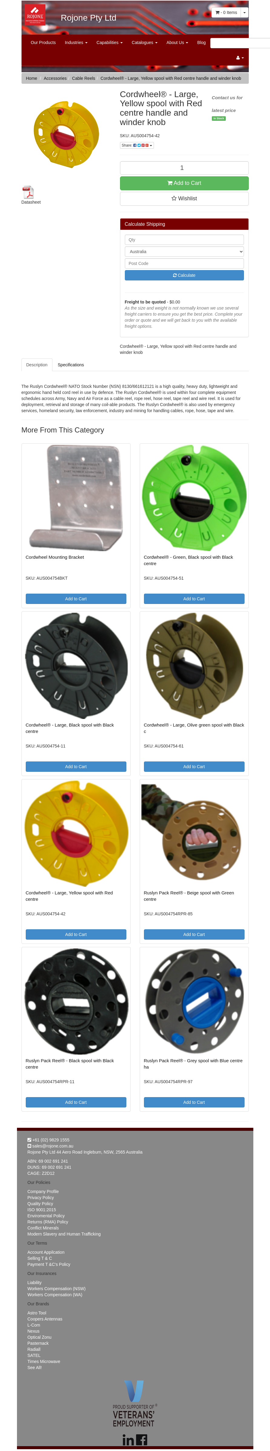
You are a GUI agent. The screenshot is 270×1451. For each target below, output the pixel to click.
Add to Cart (184, 183)
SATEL (34, 1355)
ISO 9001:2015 (42, 1209)
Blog (201, 42)
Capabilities (110, 42)
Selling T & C (40, 1258)
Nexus (34, 1331)
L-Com (34, 1325)
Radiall (34, 1349)
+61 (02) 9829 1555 (49, 1139)
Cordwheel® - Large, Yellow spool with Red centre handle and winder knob (171, 78)
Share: (137, 145)
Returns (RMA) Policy (48, 1221)
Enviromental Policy (46, 1215)
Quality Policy (40, 1203)
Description (37, 364)
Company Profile (43, 1191)
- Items (226, 12)
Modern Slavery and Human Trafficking (64, 1234)
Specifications (71, 364)
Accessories (55, 78)
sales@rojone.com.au (51, 1146)
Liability (35, 1282)
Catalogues (145, 42)
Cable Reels (83, 78)
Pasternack (38, 1343)
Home (31, 78)
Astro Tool (37, 1312)
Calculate (184, 275)
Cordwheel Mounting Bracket (55, 557)
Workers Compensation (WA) (55, 1294)
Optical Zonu (40, 1337)
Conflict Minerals (43, 1228)
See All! (35, 1367)
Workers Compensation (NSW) (57, 1288)
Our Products (43, 42)
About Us (177, 42)
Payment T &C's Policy (49, 1264)
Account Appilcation (46, 1252)
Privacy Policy (41, 1197)
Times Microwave (44, 1361)
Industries (76, 42)
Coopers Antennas (45, 1319)
